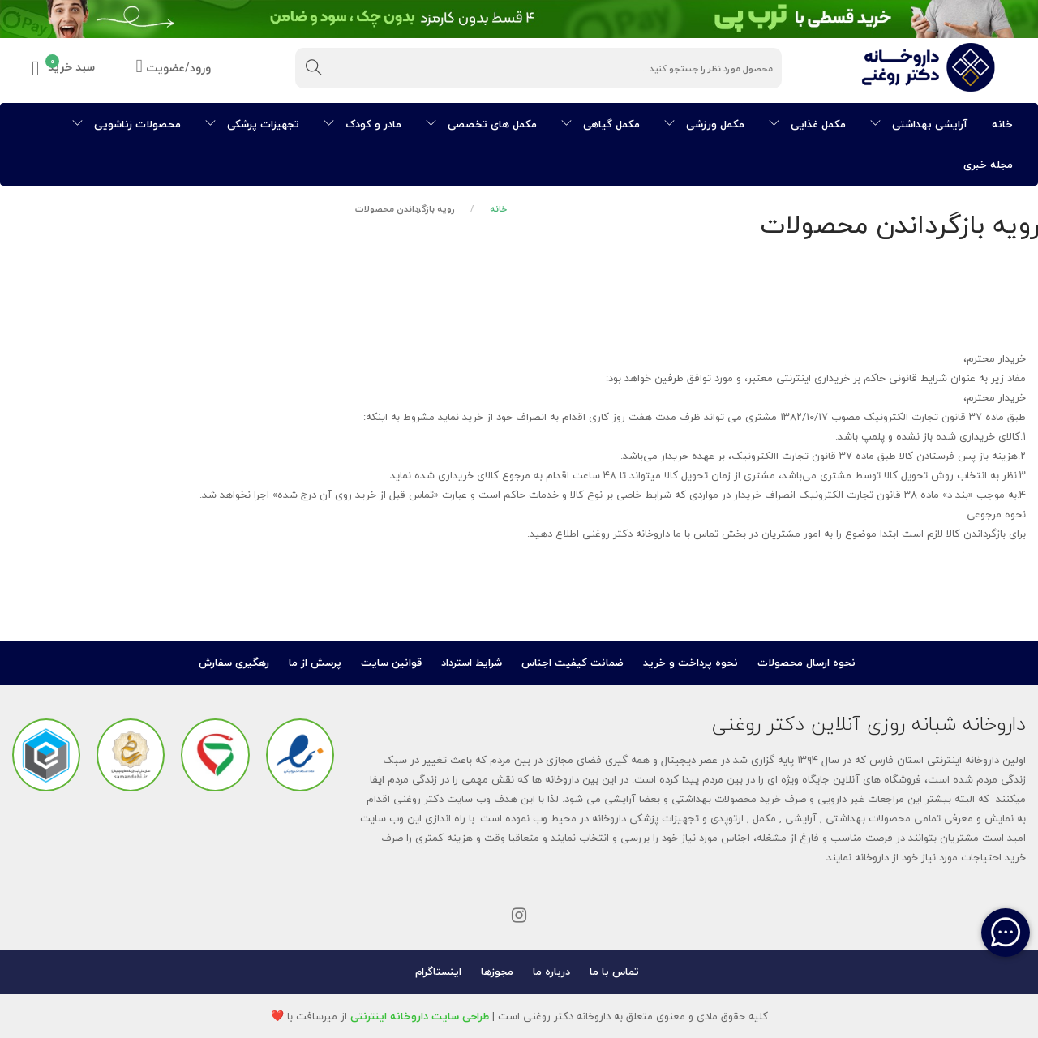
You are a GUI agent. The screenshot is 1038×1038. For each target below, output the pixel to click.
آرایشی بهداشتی (918, 124)
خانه (1002, 124)
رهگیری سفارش (234, 662)
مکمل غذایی (807, 124)
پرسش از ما (315, 662)
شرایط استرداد (471, 662)
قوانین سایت (391, 662)
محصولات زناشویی (126, 124)
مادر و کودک (362, 124)
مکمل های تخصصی (481, 124)
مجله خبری (988, 165)
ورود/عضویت (173, 68)
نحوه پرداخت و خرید (690, 662)
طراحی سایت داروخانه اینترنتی (419, 1016)
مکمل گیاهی (600, 124)
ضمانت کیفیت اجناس (572, 662)
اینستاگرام (438, 971)
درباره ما (551, 971)
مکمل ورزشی (704, 124)
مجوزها (497, 971)
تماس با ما (614, 971)
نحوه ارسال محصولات (806, 662)
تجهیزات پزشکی (252, 124)
